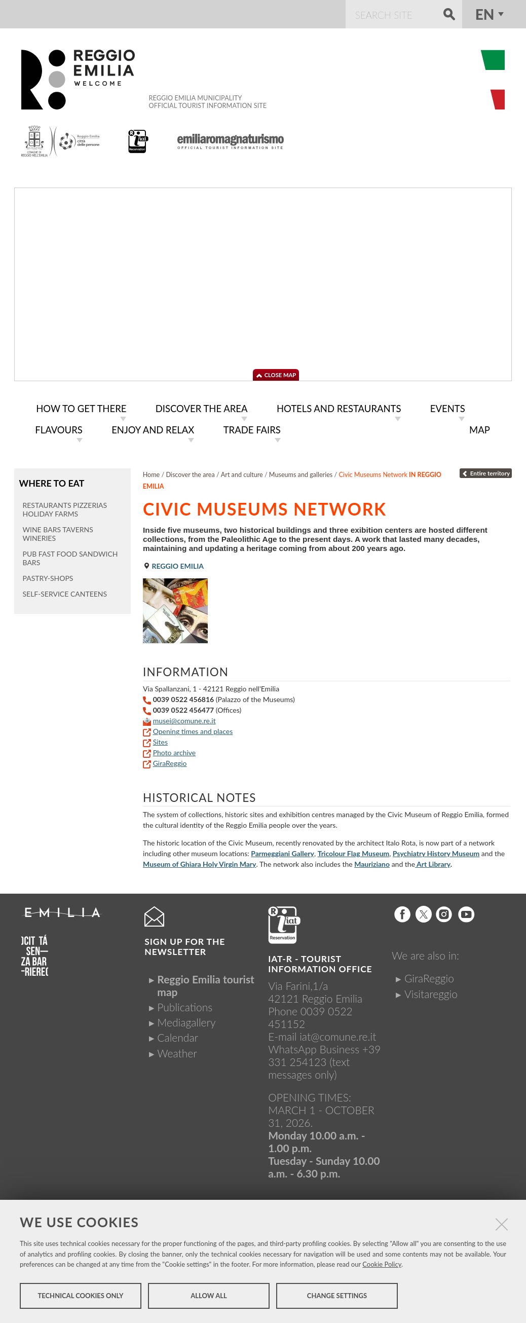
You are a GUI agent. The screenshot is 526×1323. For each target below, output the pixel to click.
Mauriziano (372, 862)
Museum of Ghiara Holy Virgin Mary (199, 862)
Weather (177, 1051)
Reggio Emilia (173, 564)
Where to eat (51, 480)
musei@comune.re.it (184, 718)
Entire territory (486, 471)
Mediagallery (186, 1020)
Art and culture (242, 472)
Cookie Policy (381, 1265)
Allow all (209, 1297)
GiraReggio (170, 761)
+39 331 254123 (324, 1053)
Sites (160, 740)
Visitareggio (431, 991)
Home (151, 472)
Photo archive (174, 750)
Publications (184, 1005)
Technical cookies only (80, 1297)
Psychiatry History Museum (436, 851)
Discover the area (190, 472)
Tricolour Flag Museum (354, 851)
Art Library (432, 862)
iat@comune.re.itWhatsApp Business (322, 1040)
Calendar (177, 1035)
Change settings (337, 1297)
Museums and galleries (300, 472)
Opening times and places (193, 729)
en (485, 14)
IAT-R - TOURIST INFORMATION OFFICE (320, 961)
